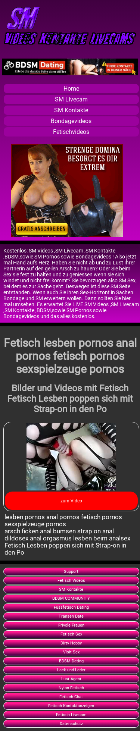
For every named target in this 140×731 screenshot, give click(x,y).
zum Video (71, 500)
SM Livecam (71, 99)
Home (71, 88)
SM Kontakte (71, 110)
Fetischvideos (71, 131)
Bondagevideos (71, 121)
